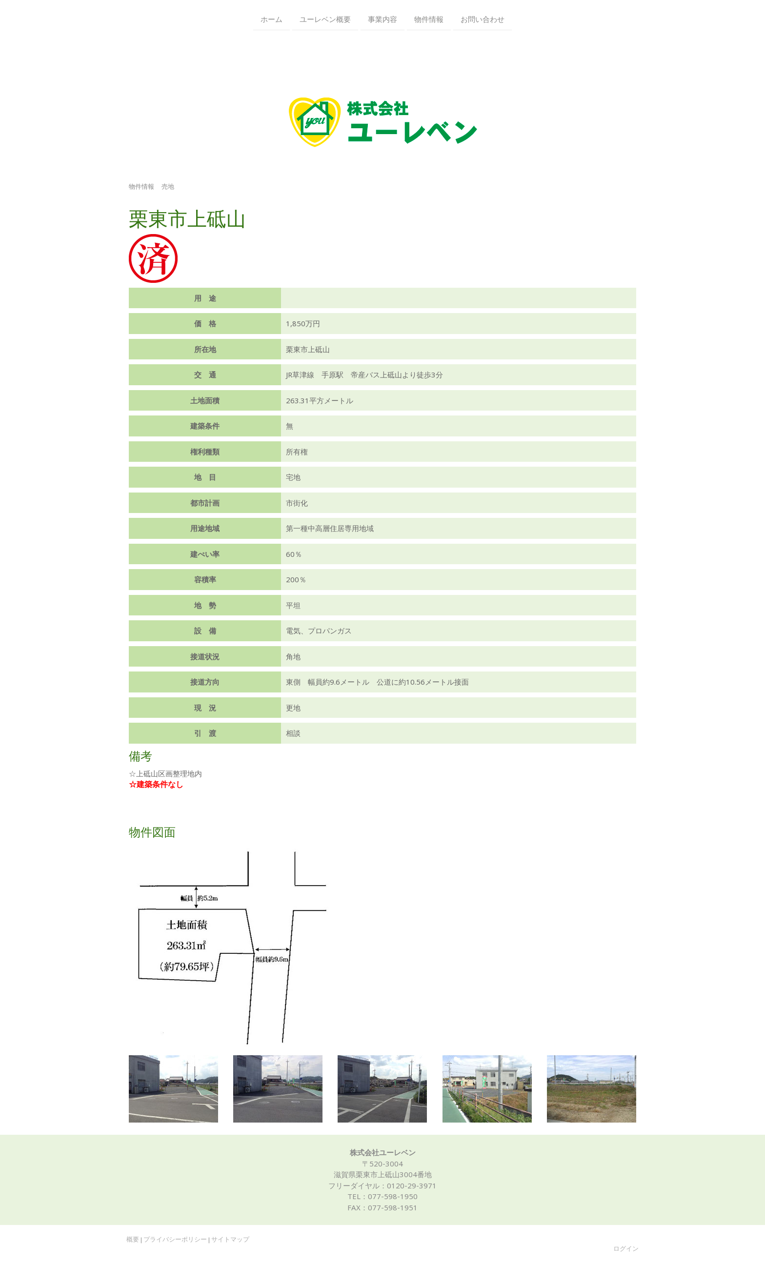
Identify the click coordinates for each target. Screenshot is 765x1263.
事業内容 (382, 18)
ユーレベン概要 (325, 18)
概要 (132, 1239)
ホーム (271, 18)
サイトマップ (230, 1239)
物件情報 (428, 18)
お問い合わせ (482, 18)
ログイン (626, 1248)
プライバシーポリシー (175, 1239)
